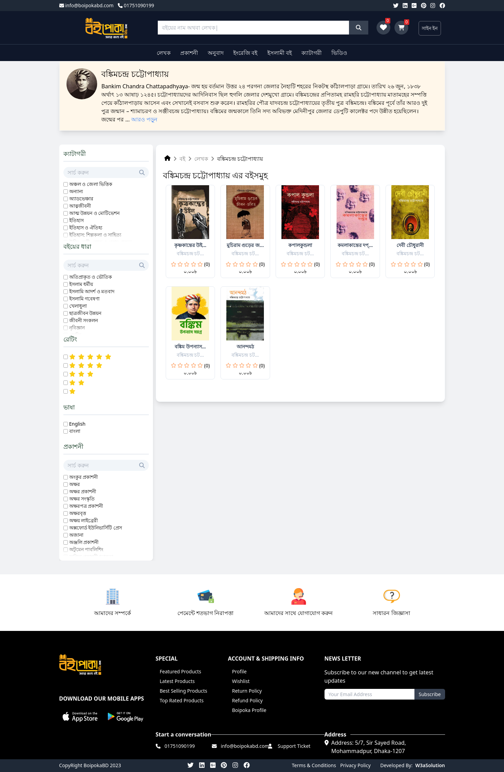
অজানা (76, 535)
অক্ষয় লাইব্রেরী (83, 520)
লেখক (164, 53)
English (77, 423)
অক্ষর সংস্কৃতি (82, 498)
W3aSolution (430, 765)
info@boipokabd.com (86, 5)
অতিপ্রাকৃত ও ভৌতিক (90, 277)
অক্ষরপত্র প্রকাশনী (86, 506)
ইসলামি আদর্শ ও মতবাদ (92, 291)
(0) (207, 264)
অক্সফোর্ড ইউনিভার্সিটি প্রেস (95, 527)
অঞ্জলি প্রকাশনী (84, 542)
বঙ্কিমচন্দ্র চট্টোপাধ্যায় (240, 158)
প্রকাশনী (189, 53)
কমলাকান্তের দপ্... (355, 245)
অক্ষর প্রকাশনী (82, 491)
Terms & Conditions (314, 765)
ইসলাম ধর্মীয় (81, 284)
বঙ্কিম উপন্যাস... (190, 346)
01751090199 (136, 5)
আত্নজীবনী (80, 205)
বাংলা (74, 431)
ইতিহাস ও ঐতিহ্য (85, 227)
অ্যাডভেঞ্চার (81, 198)
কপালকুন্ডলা (300, 245)
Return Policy (247, 690)
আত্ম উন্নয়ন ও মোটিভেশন (94, 213)
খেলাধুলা (78, 306)
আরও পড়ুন (144, 119)
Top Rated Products (182, 700)
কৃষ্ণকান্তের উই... (190, 245)
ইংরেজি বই (245, 53)
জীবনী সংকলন (83, 320)
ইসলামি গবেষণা (84, 298)
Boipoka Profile (249, 710)
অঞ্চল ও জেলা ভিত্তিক (91, 184)
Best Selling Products (183, 690)
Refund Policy (247, 700)
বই (182, 158)
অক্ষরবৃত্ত (77, 513)
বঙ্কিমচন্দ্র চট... (190, 253)
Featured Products (181, 671)
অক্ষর (74, 484)
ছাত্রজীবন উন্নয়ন (85, 313)
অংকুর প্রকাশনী (83, 477)
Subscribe (430, 694)
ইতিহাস (76, 220)
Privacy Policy (355, 765)
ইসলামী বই (279, 53)
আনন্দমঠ (245, 346)
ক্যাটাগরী (311, 53)
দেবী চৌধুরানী (410, 245)
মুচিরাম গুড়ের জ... (245, 245)
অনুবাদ (216, 53)
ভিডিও (339, 53)
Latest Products (177, 681)
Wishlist (241, 681)
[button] (80, 717)
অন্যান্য (76, 191)
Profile (239, 671)
